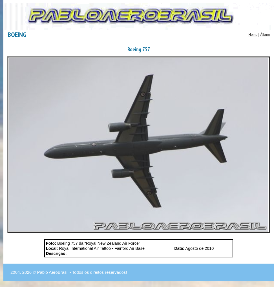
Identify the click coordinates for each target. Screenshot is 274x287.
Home (252, 35)
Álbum (265, 35)
